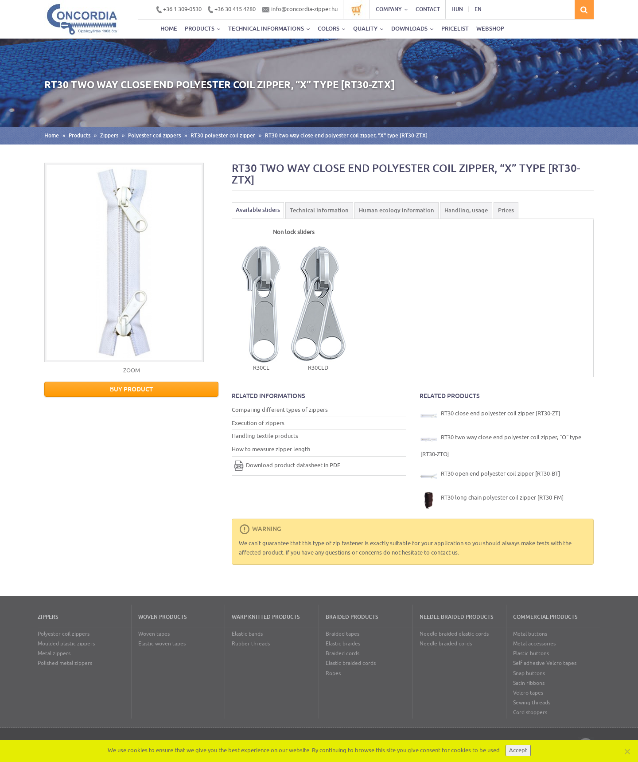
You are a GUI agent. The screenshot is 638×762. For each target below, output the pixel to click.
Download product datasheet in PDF (286, 465)
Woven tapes (154, 633)
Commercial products (545, 617)
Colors (332, 28)
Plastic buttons (531, 653)
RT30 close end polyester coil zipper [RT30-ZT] (490, 415)
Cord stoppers (530, 712)
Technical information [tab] (319, 210)
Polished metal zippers (65, 663)
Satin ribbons (529, 683)
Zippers (109, 135)
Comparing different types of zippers (280, 410)
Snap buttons (529, 673)
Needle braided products (456, 617)
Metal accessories (534, 643)
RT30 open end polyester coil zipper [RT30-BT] (490, 476)
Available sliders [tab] (258, 210)
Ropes (333, 673)
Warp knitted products (266, 617)
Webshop (490, 28)
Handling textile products (265, 436)
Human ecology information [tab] (396, 210)
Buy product (131, 389)
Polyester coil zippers (154, 135)
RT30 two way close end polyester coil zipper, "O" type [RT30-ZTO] (500, 444)
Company (392, 9)
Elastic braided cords (351, 663)
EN (478, 9)
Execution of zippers (258, 423)
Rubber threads (251, 643)
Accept (518, 750)
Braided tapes (342, 633)
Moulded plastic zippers (66, 643)
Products (203, 28)
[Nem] (626, 751)
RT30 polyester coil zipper (223, 135)
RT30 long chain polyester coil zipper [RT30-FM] (492, 500)
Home (168, 28)
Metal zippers (54, 653)
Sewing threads (531, 702)
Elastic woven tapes (162, 643)
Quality (368, 28)
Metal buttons (530, 633)
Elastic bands (247, 633)
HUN (457, 9)
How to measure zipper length (271, 449)
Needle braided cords (446, 643)
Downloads (412, 28)
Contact (428, 9)
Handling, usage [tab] (466, 210)
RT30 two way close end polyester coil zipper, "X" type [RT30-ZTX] (346, 135)
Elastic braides (343, 643)
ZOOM (131, 370)
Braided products (352, 617)
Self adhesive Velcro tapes (544, 663)
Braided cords (342, 653)
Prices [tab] (506, 210)
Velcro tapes (528, 692)
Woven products (162, 617)
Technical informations (269, 28)
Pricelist (455, 28)
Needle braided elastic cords (454, 633)
